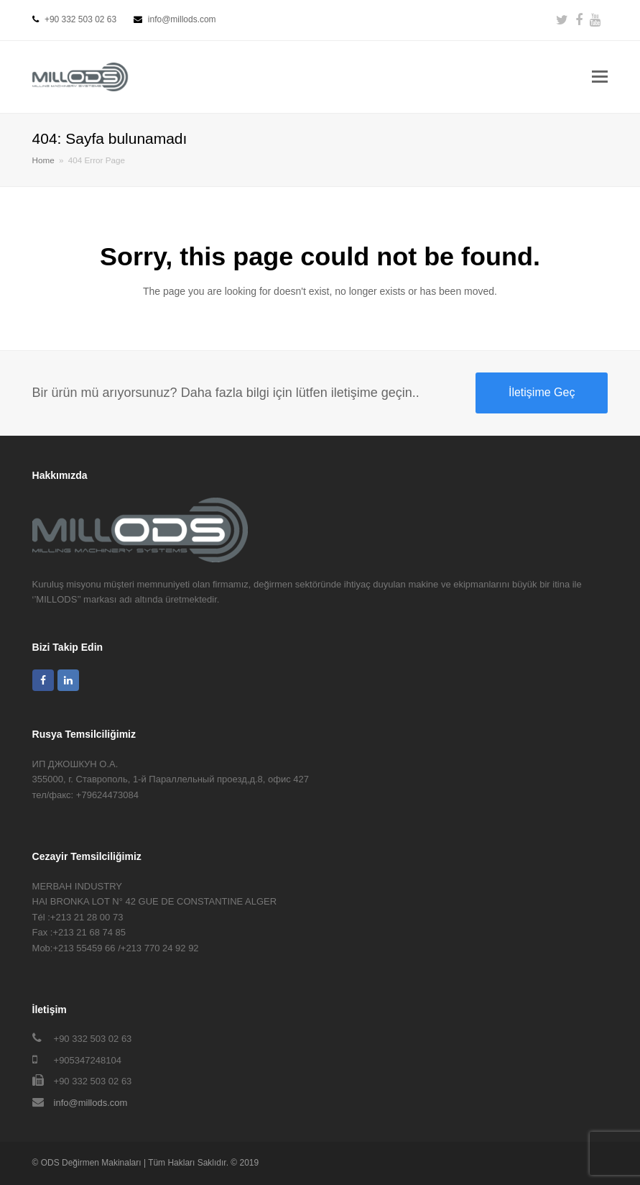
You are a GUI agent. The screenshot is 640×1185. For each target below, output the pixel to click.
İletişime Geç (542, 392)
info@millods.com (91, 1102)
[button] (600, 77)
